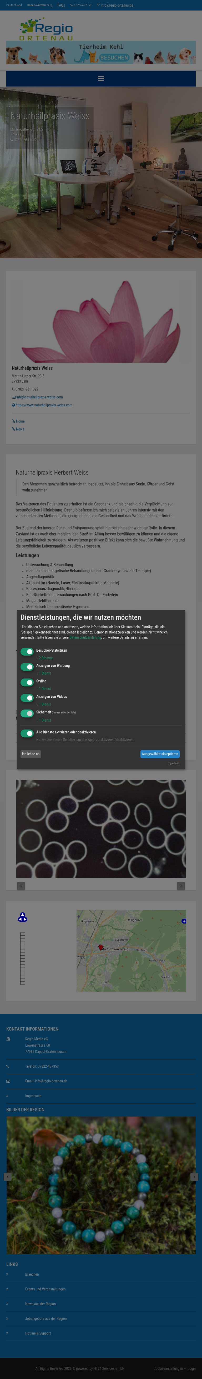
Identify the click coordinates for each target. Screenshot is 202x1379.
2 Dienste (44, 658)
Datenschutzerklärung (85, 637)
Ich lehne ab (31, 754)
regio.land (173, 763)
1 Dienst (43, 673)
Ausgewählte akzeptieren (160, 754)
